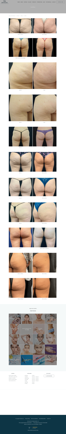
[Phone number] (49, 376)
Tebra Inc (22, 418)
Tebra (37, 430)
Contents (17, 15)
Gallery (22, 15)
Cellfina (25, 15)
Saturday (33, 382)
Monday (33, 375)
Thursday (33, 379)
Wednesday (33, 378)
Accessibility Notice (42, 418)
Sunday (33, 383)
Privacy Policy (27, 418)
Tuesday (33, 376)
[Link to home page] (4, 2)
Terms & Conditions (34, 418)
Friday (33, 380)
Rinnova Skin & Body (12, 15)
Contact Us (49, 418)
